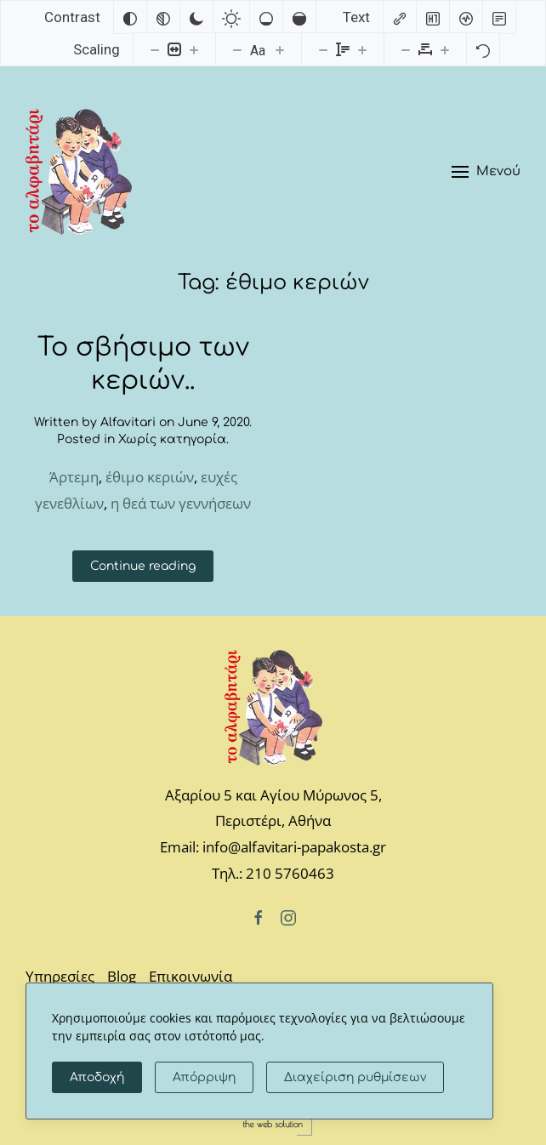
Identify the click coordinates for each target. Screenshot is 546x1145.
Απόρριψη (204, 1077)
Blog (121, 976)
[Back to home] (79, 172)
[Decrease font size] (237, 49)
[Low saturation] (266, 17)
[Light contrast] (231, 17)
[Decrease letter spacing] (405, 49)
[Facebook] (258, 916)
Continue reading (143, 566)
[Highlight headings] (433, 17)
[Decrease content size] (155, 49)
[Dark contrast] (196, 17)
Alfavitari (128, 422)
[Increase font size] (280, 49)
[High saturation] (299, 17)
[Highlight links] (400, 17)
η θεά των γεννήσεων (181, 503)
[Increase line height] (362, 49)
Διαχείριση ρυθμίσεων (355, 1077)
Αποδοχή (97, 1077)
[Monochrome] (163, 17)
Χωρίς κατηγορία (172, 439)
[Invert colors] (130, 17)
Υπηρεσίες (60, 976)
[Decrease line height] (323, 49)
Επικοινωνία (190, 976)
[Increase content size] (194, 49)
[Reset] (483, 49)
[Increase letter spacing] (445, 49)
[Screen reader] (466, 17)
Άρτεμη (74, 477)
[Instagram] (288, 916)
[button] (486, 172)
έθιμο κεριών (149, 477)
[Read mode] (499, 17)
